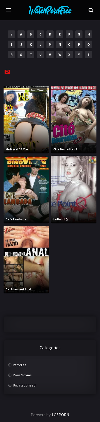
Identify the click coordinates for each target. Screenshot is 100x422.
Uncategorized (24, 385)
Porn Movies (22, 375)
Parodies (19, 365)
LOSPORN (60, 414)
